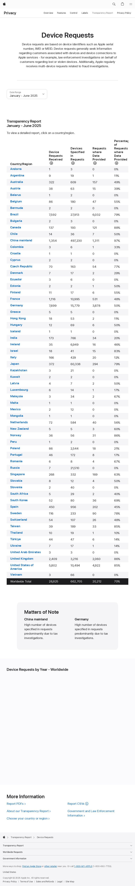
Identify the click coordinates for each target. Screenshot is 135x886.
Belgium (16, 201)
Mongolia (16, 415)
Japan (14, 363)
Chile (14, 234)
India (13, 338)
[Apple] (4, 4)
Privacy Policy (124, 13)
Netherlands (19, 422)
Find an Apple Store (31, 866)
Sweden (15, 513)
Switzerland (18, 519)
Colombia (17, 247)
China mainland (21, 240)
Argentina (17, 175)
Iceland (15, 331)
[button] (114, 4)
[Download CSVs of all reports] (79, 803)
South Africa (19, 493)
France (15, 299)
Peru (13, 441)
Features (61, 13)
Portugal (16, 454)
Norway (15, 435)
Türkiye (15, 539)
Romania (16, 461)
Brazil (14, 214)
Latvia (14, 383)
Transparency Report (102, 13)
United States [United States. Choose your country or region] (9, 872)
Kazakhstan (18, 370)
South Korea (19, 500)
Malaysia (16, 396)
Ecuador (16, 279)
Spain (14, 506)
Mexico (15, 409)
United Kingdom (21, 558)
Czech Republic (21, 266)
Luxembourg (19, 389)
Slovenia (16, 487)
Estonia (15, 286)
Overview (48, 13)
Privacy (10, 13)
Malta (14, 402)
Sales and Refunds (45, 881)
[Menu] (131, 4)
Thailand (16, 532)
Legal (59, 881)
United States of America (22, 567)
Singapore (17, 474)
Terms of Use (26, 881)
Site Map (70, 881)
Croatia (15, 253)
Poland (15, 448)
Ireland (15, 344)
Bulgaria (16, 221)
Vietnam (16, 574)
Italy (13, 357)
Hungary (16, 325)
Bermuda (16, 208)
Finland (15, 292)
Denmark (16, 273)
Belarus (15, 195)
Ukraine (15, 545)
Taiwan (15, 526)
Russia (15, 467)
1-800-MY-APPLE (83, 866)
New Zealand (19, 428)
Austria (15, 188)
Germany (16, 305)
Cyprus (15, 260)
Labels (85, 13)
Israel (14, 351)
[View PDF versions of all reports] (17, 803)
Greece (15, 312)
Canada (15, 227)
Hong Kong (18, 318)
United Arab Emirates (25, 552)
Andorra (16, 169)
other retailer (50, 866)
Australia (16, 182)
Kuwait (15, 376)
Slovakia (16, 480)
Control (73, 13)
